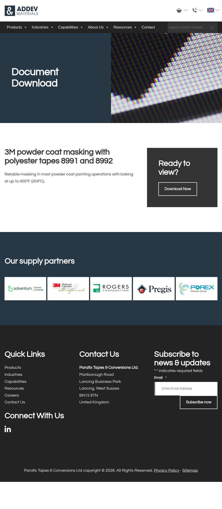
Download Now (177, 189)
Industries (43, 27)
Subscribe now (198, 402)
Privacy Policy (166, 470)
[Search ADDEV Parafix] (192, 27)
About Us (98, 27)
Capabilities (70, 27)
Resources (125, 27)
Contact (148, 27)
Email (160, 377)
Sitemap (190, 470)
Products (17, 27)
